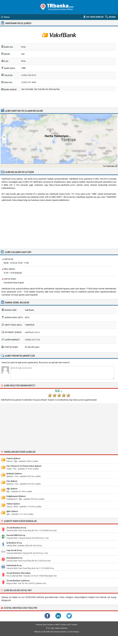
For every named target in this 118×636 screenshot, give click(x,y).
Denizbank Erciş (14, 558)
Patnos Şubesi (13, 458)
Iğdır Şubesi (12, 511)
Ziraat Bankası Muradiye (18, 573)
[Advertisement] (59, 99)
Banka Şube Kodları (45, 625)
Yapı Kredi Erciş (14, 550)
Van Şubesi (11, 481)
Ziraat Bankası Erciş (16, 528)
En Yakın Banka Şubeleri (58, 628)
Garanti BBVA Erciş (15, 535)
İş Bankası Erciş (14, 543)
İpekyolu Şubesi (14, 473)
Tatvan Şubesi (13, 504)
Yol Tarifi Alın (108, 166)
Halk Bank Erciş (14, 565)
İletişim (76, 632)
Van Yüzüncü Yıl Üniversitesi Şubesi (23, 466)
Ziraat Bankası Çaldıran (18, 580)
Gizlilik (70, 632)
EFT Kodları (72, 625)
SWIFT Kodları (60, 625)
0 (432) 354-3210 (28, 75)
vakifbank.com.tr (32, 332)
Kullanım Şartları (60, 632)
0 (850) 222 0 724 (32, 340)
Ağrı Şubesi (12, 488)
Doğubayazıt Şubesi (16, 496)
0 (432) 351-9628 (28, 82)
